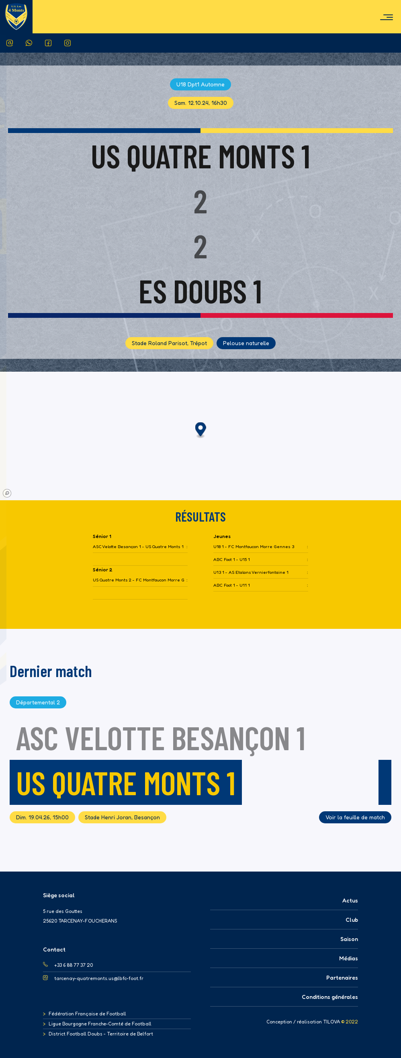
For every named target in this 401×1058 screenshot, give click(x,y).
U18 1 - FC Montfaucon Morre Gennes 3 (253, 546)
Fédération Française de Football (87, 1014)
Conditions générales (330, 996)
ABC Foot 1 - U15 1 (231, 559)
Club (352, 919)
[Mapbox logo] (7, 493)
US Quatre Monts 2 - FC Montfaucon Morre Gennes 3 (139, 580)
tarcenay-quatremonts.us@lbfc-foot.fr (98, 978)
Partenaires (342, 977)
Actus (350, 900)
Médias (348, 958)
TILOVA (331, 1021)
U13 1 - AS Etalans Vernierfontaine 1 (250, 572)
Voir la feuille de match (355, 817)
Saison (349, 938)
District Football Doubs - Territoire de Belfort (101, 1034)
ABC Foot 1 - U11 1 (231, 585)
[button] (200, 430)
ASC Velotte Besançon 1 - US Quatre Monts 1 (138, 546)
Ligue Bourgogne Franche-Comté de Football (100, 1024)
